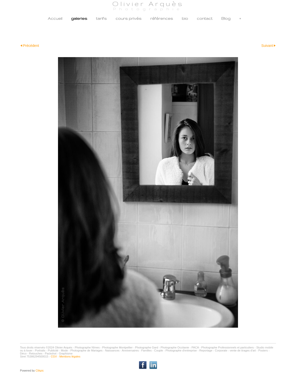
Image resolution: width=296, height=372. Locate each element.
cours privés (129, 18)
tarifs (101, 18)
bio (185, 18)
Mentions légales (69, 356)
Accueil (55, 18)
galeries (79, 18)
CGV (54, 356)
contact (204, 18)
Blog (225, 18)
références (161, 18)
